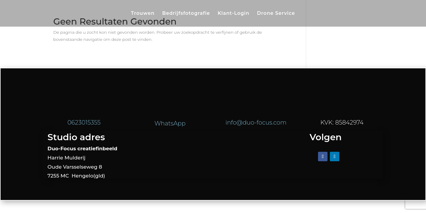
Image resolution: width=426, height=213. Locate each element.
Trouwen (143, 13)
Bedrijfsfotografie (186, 13)
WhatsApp (169, 123)
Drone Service (276, 13)
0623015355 (84, 122)
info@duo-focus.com (255, 122)
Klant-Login (233, 13)
